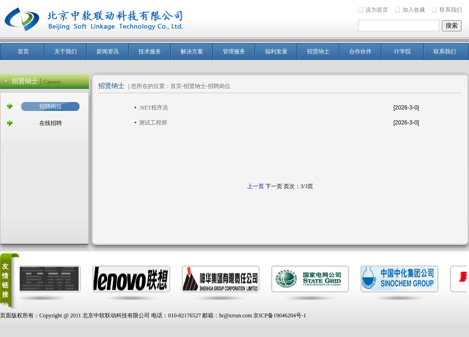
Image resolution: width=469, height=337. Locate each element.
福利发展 (276, 51)
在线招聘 (50, 123)
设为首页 (377, 10)
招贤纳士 (318, 51)
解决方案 (192, 51)
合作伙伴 (360, 51)
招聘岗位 (50, 106)
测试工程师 (153, 122)
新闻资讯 (107, 51)
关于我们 (65, 51)
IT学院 (402, 51)
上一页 (255, 186)
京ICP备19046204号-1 (279, 315)
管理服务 (234, 51)
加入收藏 (414, 10)
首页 (23, 51)
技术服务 (150, 51)
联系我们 (451, 10)
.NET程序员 (153, 107)
